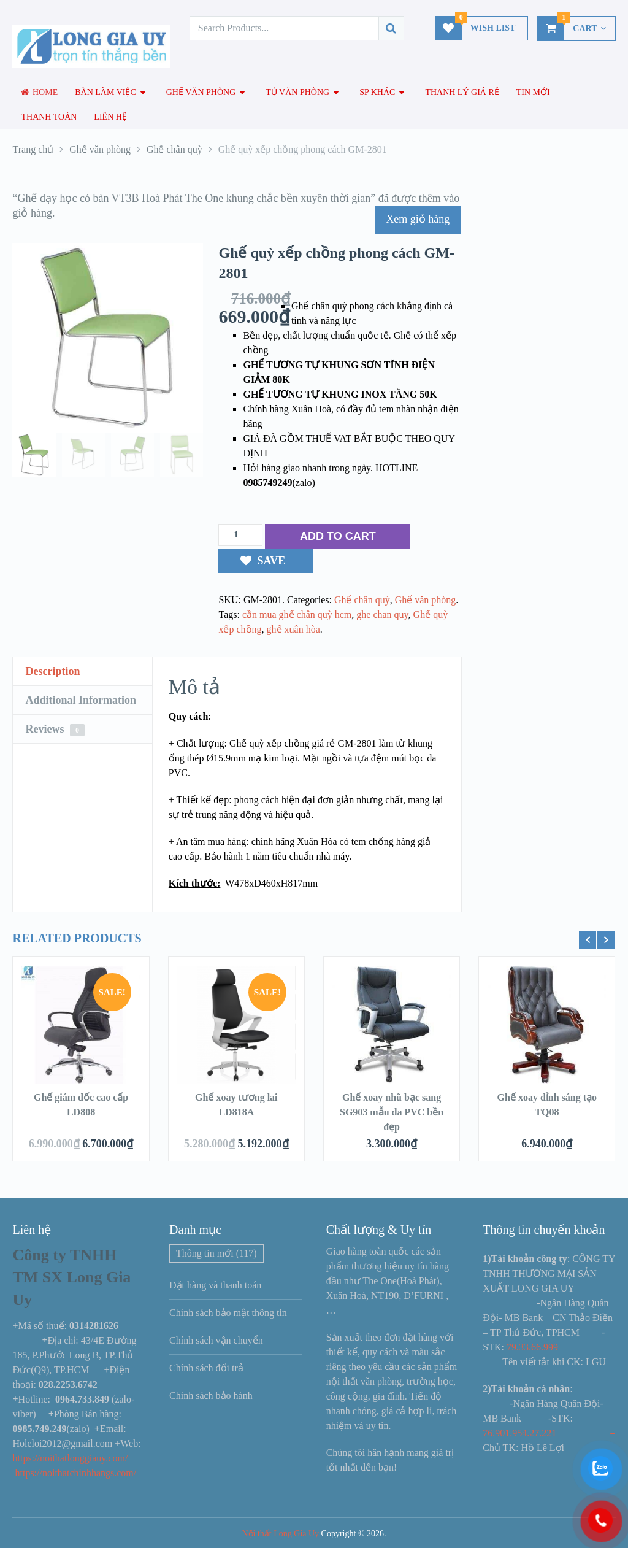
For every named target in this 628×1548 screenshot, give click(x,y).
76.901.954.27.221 (519, 1433)
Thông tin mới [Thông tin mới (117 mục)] (216, 1253)
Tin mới (533, 92)
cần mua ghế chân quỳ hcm (296, 614)
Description (52, 671)
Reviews (54, 729)
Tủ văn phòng (297, 92)
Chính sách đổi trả (206, 1368)
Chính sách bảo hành (211, 1395)
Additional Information (80, 700)
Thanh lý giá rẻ (462, 92)
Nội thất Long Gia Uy (280, 1533)
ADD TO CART (338, 536)
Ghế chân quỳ (362, 600)
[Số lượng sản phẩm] (240, 535)
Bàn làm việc (105, 92)
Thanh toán (49, 116)
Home (39, 92)
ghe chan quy (382, 614)
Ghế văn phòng (201, 92)
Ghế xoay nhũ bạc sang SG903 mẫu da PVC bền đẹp (391, 1112)
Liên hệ (110, 116)
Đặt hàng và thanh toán (215, 1285)
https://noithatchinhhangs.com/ (75, 1473)
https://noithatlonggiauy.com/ (71, 1458)
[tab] (82, 671)
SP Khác (377, 92)
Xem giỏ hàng (418, 219)
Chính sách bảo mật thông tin (228, 1312)
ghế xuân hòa (293, 629)
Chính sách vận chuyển (216, 1340)
